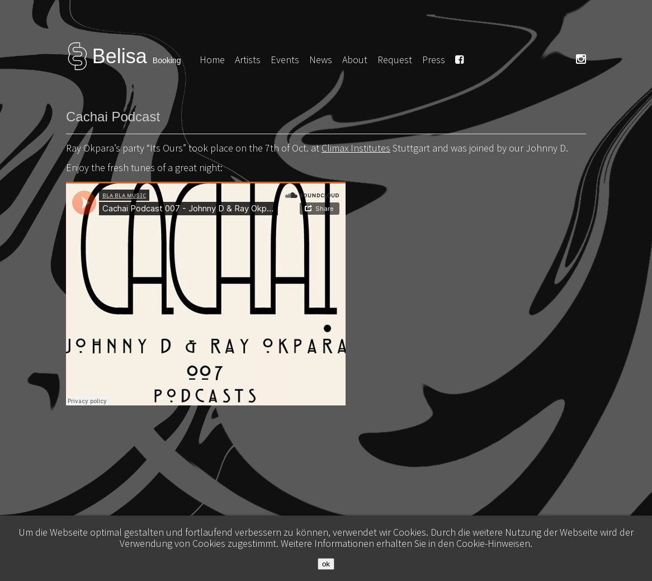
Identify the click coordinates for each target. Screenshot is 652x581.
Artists (248, 59)
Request (394, 59)
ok (326, 564)
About (354, 59)
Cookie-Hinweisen (493, 543)
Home (212, 59)
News (320, 59)
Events (285, 59)
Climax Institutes (356, 147)
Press (433, 59)
